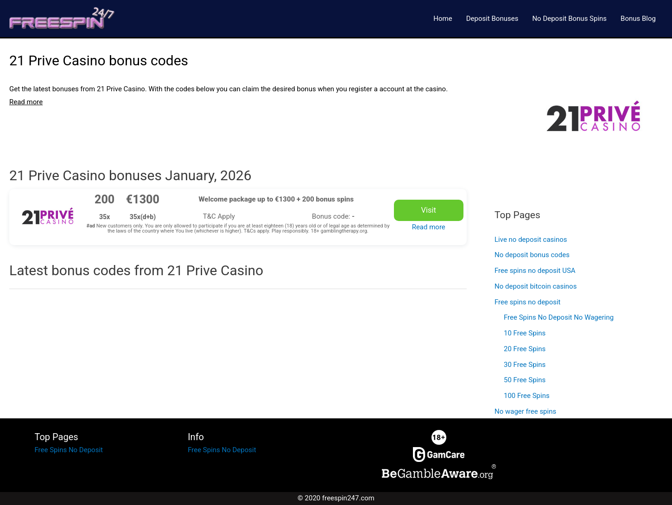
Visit (428, 210)
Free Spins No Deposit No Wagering (559, 317)
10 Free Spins (524, 333)
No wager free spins (525, 411)
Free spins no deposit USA (535, 270)
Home (442, 18)
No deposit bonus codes (532, 255)
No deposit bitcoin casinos (535, 286)
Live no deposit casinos (530, 239)
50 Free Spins (524, 380)
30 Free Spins (524, 364)
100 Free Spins (527, 395)
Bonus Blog (638, 18)
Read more (428, 227)
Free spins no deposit (527, 302)
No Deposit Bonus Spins (569, 18)
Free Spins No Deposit (69, 450)
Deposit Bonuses (492, 18)
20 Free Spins (524, 349)
